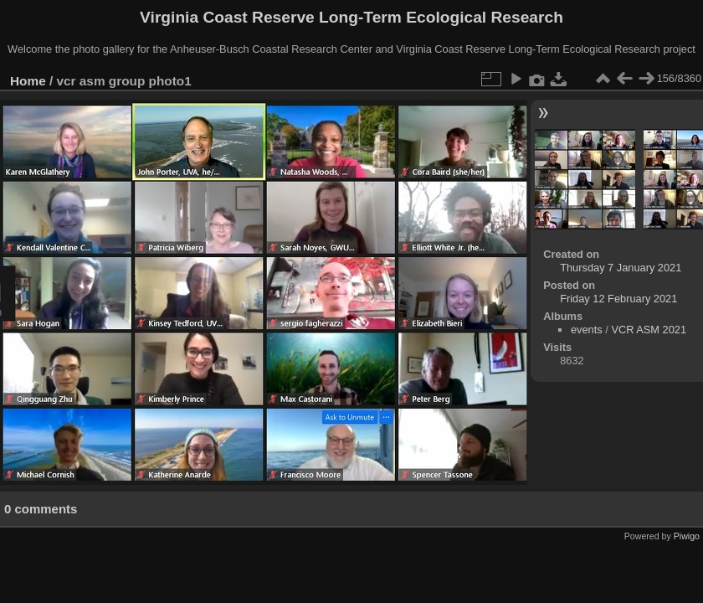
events (587, 329)
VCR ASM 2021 (648, 329)
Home (28, 81)
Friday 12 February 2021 (618, 298)
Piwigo (687, 536)
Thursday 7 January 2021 (620, 267)
